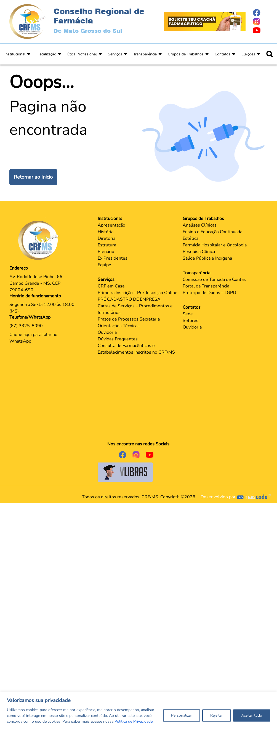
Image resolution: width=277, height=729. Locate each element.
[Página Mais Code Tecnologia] (254, 497)
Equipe (104, 265)
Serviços (115, 54)
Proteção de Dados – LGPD (209, 293)
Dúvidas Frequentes (118, 339)
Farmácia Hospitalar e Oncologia (215, 245)
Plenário (106, 252)
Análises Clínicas (200, 225)
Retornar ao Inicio (33, 177)
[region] (138, 710)
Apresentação (111, 225)
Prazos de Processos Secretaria (129, 319)
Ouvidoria (107, 332)
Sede (188, 314)
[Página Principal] (40, 240)
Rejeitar (216, 715)
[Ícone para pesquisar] (269, 54)
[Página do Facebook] (260, 12)
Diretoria (106, 238)
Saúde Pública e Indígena (207, 258)
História (105, 232)
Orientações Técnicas (119, 326)
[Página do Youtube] (260, 30)
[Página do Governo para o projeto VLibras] (125, 472)
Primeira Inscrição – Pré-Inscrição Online (137, 293)
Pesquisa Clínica (199, 252)
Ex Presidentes (112, 258)
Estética (190, 238)
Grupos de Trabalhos (186, 54)
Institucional (14, 54)
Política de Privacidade (133, 721)
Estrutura (107, 245)
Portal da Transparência (206, 286)
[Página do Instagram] (260, 21)
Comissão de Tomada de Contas (214, 279)
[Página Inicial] (28, 21)
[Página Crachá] (205, 21)
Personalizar (181, 715)
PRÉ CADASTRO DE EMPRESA (129, 299)
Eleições (248, 54)
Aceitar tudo (251, 715)
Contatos (222, 54)
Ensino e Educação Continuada (212, 232)
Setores (190, 321)
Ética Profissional (82, 54)
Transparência (145, 54)
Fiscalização (46, 54)
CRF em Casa (111, 286)
